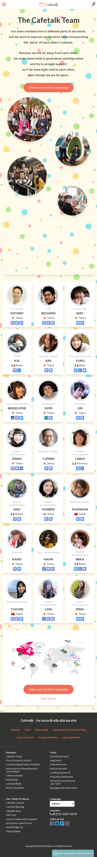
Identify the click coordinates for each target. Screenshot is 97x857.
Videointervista (58, 764)
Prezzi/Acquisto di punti (18, 760)
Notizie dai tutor (58, 768)
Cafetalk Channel (15, 802)
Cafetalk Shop (13, 810)
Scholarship (12, 779)
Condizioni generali (60, 772)
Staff (28, 729)
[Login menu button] (93, 4)
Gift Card (11, 814)
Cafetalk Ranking (15, 806)
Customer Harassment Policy (70, 729)
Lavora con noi (25, 737)
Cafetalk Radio (14, 783)
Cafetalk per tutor (59, 756)
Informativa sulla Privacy (19, 823)
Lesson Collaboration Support (21, 819)
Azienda (15, 729)
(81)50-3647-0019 (65, 814)
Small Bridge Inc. (14, 827)
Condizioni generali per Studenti (22, 764)
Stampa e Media (48, 737)
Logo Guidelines (71, 737)
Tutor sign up (48, 698)
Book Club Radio (15, 787)
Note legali (42, 729)
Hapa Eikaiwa (13, 831)
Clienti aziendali (14, 775)
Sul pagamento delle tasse (63, 787)
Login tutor (56, 760)
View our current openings (48, 87)
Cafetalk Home (14, 756)
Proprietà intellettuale (61, 776)
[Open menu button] (4, 4)
